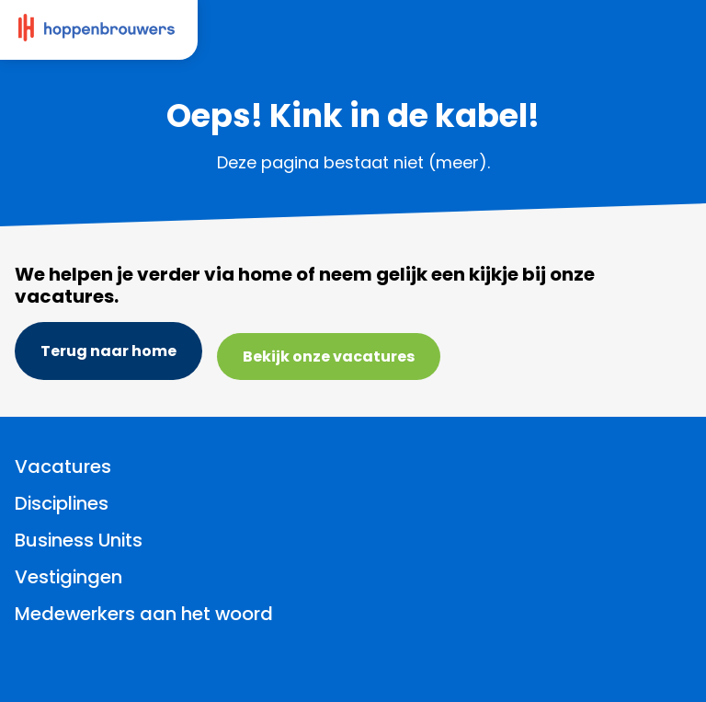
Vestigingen (68, 577)
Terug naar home (108, 351)
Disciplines (61, 503)
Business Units (78, 540)
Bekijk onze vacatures (329, 356)
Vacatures (63, 466)
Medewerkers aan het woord (144, 614)
